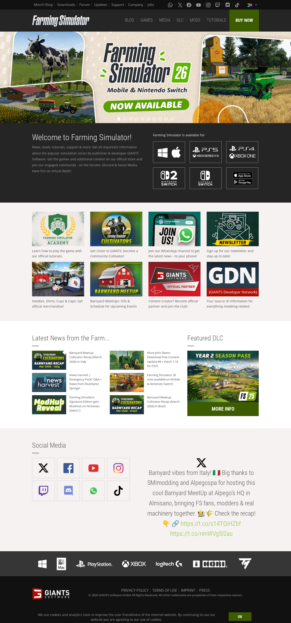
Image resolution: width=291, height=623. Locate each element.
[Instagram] (208, 4)
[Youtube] (199, 4)
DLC (180, 20)
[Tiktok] (237, 4)
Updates (100, 4)
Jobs (151, 4)
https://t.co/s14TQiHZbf (211, 523)
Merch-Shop (43, 4)
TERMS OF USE (164, 590)
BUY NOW (244, 20)
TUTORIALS (216, 20)
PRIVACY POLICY (134, 590)
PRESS (204, 590)
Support (117, 4)
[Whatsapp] (170, 4)
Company (135, 4)
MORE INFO (223, 409)
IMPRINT (188, 590)
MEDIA (164, 20)
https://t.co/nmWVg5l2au (201, 533)
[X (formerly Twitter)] (180, 4)
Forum (84, 4)
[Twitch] (218, 4)
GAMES (146, 20)
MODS (195, 20)
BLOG (129, 20)
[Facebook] (189, 4)
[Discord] (228, 4)
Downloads (66, 4)
